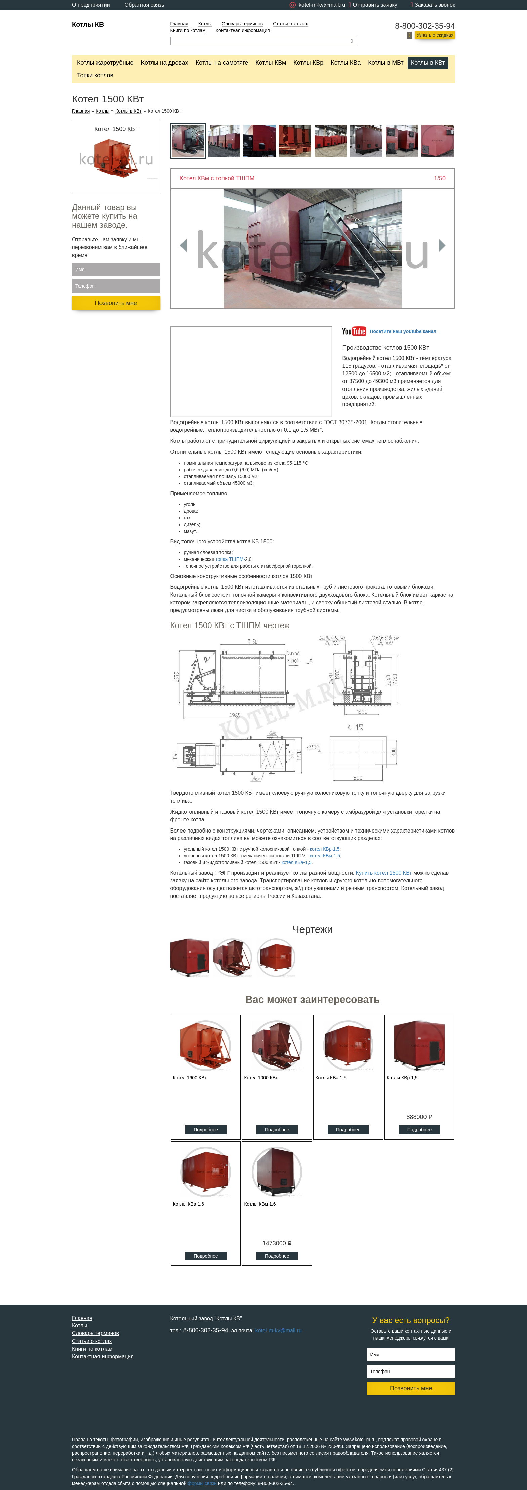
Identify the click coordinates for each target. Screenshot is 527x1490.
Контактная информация (243, 30)
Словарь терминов (242, 23)
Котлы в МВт (386, 62)
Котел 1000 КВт (261, 1077)
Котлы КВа (346, 62)
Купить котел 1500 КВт (384, 873)
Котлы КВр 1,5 (402, 1077)
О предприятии (91, 5)
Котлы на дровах (164, 62)
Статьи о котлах (290, 23)
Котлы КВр (308, 62)
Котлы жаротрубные (105, 62)
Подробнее (206, 1129)
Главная (179, 23)
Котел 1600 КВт (190, 1077)
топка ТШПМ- (230, 559)
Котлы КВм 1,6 (260, 1204)
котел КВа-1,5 (297, 862)
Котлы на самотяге (222, 62)
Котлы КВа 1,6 (188, 1204)
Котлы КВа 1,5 (331, 1077)
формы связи (202, 1483)
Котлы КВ (88, 24)
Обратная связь (144, 5)
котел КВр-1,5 (325, 849)
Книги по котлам (188, 30)
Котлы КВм (270, 62)
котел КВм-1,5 (325, 855)
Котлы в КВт (428, 62)
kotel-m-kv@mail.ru (278, 1330)
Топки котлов (95, 75)
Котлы (205, 23)
